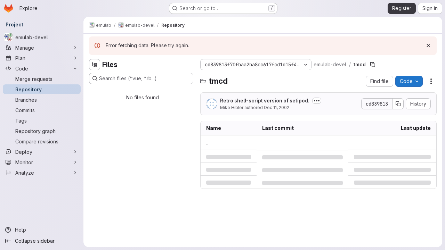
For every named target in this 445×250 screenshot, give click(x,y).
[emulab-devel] (42, 37)
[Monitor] (42, 162)
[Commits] (42, 110)
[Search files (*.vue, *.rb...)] (141, 78)
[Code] (42, 68)
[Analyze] (42, 172)
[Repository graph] (42, 131)
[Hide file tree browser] (94, 64)
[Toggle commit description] (316, 101)
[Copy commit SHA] (398, 103)
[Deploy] (42, 152)
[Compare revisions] (42, 141)
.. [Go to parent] (207, 142)
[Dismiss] (428, 45)
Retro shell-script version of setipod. (264, 100)
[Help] (42, 230)
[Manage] (42, 47)
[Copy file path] (372, 64)
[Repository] (42, 89)
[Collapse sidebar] (42, 241)
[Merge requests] (42, 79)
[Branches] (42, 100)
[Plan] (42, 58)
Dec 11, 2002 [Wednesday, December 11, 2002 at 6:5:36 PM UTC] (276, 107)
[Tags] (42, 120)
